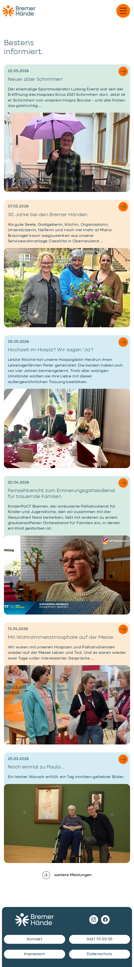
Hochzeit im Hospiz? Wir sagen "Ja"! (50, 350)
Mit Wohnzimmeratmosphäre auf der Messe (60, 637)
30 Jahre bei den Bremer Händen (48, 214)
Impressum (34, 954)
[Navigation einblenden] (123, 11)
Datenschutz (99, 954)
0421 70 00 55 (100, 939)
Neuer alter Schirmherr (35, 79)
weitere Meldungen (67, 875)
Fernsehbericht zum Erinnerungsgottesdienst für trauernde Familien (61, 493)
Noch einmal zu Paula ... (36, 767)
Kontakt (34, 939)
